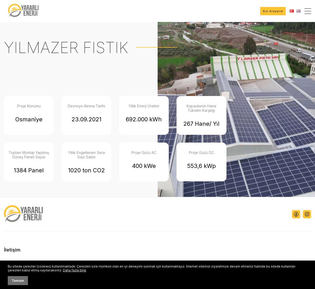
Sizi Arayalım (273, 11)
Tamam (18, 281)
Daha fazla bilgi (74, 270)
